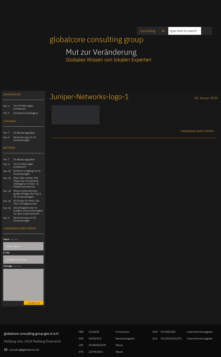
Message (12, 266)
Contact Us (34, 302)
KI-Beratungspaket (24, 132)
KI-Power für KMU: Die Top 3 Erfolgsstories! (26, 202)
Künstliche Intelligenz (25, 113)
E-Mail (6, 252)
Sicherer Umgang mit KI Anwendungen (26, 172)
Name (10, 239)
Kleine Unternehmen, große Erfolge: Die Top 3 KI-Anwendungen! (27, 193)
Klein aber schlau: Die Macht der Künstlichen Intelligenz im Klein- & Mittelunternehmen (26, 182)
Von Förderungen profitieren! (23, 107)
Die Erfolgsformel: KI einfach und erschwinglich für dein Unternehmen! (28, 210)
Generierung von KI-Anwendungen (25, 139)
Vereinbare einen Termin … (198, 131)
